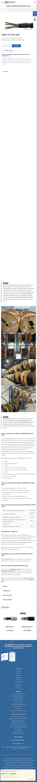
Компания (18, 668)
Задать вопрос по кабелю (18, 720)
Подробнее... (32, 779)
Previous (32, 607)
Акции (18, 683)
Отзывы (18, 679)
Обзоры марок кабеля (18, 733)
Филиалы (18, 688)
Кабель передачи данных (18, 704)
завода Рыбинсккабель (22, 420)
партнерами (23, 542)
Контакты (18, 685)
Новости (18, 673)
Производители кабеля (18, 722)
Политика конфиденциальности (18, 727)
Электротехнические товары (18, 710)
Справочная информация (19, 714)
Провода (18, 708)
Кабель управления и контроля (18, 696)
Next (34, 607)
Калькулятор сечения (19, 40)
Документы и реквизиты (18, 716)
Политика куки (18, 729)
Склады (18, 671)
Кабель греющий (18, 706)
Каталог (18, 691)
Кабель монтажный (18, 700)
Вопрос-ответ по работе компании (18, 718)
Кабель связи (18, 702)
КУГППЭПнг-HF (9, 559)
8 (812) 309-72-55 (19, 740)
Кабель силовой (18, 693)
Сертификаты (18, 677)
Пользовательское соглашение (18, 725)
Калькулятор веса (7, 40)
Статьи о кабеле (18, 731)
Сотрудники (18, 675)
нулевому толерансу (26, 295)
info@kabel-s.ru (6, 55)
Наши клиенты (19, 681)
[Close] (34, 770)
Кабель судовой (18, 698)
